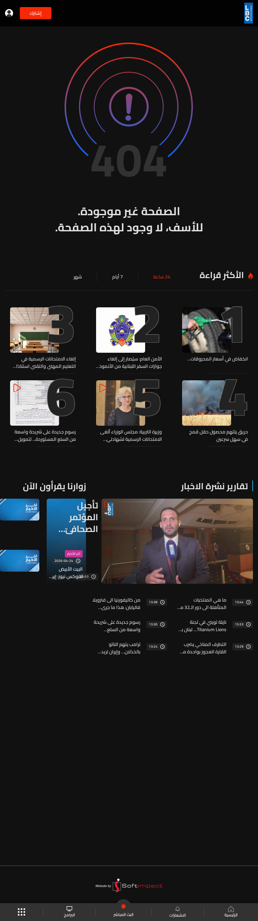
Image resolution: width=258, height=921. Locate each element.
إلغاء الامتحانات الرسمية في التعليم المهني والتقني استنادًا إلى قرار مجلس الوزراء (46, 362)
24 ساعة (161, 276)
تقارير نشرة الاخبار (214, 486)
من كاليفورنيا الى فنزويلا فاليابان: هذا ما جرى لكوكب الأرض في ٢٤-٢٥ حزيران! (116, 603)
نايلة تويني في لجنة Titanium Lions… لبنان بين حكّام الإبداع (201, 625)
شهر (78, 276)
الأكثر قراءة (222, 275)
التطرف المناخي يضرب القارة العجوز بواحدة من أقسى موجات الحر (203, 648)
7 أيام (117, 276)
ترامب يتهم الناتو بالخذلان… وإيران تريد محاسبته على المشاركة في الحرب (117, 648)
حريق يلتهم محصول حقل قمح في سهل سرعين (218, 435)
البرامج (69, 912)
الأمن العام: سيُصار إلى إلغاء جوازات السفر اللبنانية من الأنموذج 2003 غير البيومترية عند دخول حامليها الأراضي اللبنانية (129, 362)
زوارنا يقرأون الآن (54, 486)
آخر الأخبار (73, 554)
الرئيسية (231, 912)
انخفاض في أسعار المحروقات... (217, 359)
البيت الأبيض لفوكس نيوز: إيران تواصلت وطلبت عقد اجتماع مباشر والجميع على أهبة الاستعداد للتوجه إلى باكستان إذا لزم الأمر (65, 572)
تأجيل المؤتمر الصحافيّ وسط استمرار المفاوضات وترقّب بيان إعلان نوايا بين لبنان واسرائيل (76, 517)
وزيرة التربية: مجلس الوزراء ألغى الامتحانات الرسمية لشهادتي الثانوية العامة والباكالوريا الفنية (131, 435)
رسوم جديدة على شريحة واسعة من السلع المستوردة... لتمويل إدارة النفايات (45, 435)
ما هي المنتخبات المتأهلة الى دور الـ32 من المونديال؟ (201, 603)
